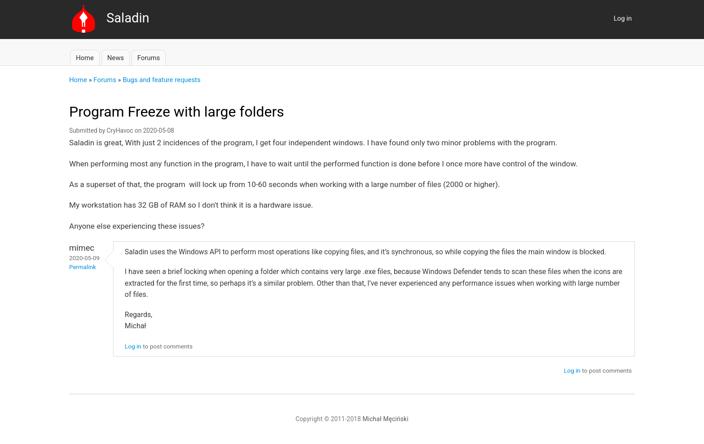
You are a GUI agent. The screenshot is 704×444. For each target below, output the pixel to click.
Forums (148, 58)
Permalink (82, 267)
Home (85, 58)
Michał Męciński (386, 418)
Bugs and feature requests (161, 80)
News (115, 58)
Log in (623, 18)
